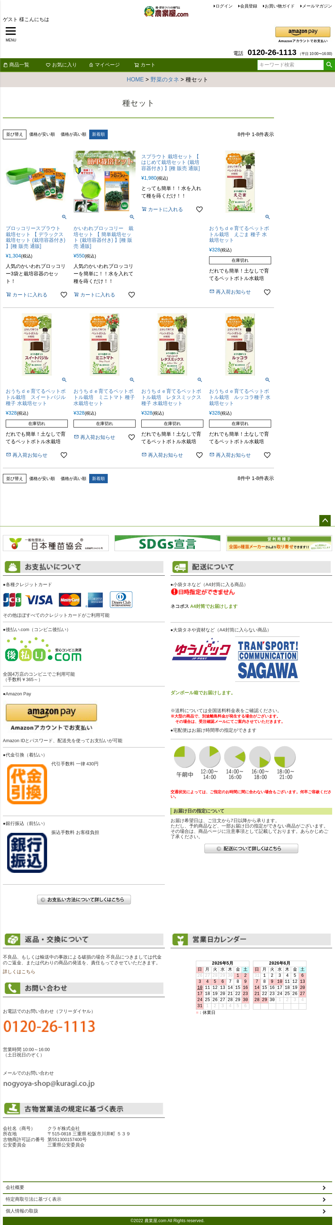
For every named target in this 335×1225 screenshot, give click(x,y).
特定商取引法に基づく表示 (33, 1199)
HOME (135, 79)
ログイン (224, 6)
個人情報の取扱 (22, 1211)
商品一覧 (16, 65)
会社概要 (15, 1187)
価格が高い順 (73, 134)
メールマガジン (317, 6)
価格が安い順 (42, 134)
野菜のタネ (165, 79)
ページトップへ (325, 520)
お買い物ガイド (280, 6)
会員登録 (248, 6)
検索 (329, 65)
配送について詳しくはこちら (251, 848)
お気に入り (61, 65)
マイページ (104, 65)
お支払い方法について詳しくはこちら (84, 899)
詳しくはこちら (19, 971)
